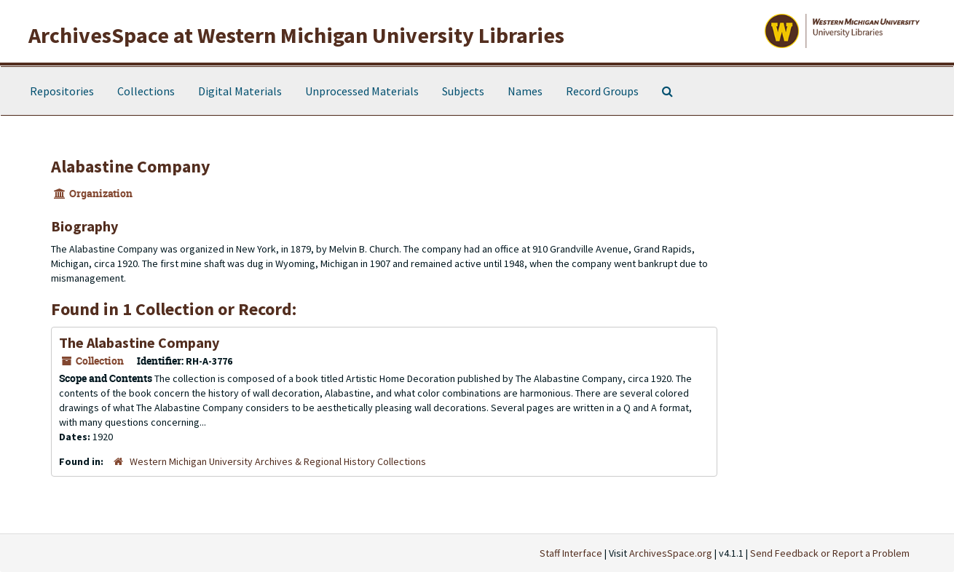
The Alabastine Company (139, 342)
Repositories (62, 91)
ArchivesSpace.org (670, 553)
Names (525, 91)
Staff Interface (571, 553)
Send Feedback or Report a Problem (830, 553)
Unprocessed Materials (362, 91)
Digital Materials (240, 91)
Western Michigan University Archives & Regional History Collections (278, 461)
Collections (146, 91)
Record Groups (602, 91)
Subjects (463, 91)
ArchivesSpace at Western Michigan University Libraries (296, 35)
